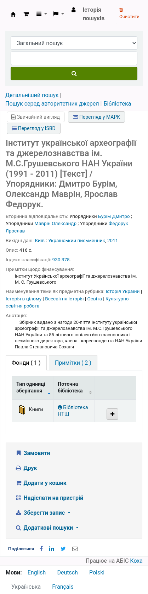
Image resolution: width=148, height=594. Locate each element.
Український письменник (76, 240)
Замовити (32, 453)
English (37, 572)
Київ (40, 240)
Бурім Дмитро (114, 216)
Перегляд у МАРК (96, 117)
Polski (96, 572)
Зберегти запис (40, 512)
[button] (26, 14)
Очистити (129, 13)
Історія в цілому (24, 298)
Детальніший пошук (32, 95)
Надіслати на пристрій (49, 497)
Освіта (95, 298)
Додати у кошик (41, 483)
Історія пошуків (94, 14)
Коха (136, 560)
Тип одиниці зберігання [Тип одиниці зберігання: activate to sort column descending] (30, 387)
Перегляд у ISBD (34, 128)
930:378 (61, 259)
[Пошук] (74, 73)
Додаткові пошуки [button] (44, 527)
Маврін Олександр (55, 223)
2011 (112, 240)
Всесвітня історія (65, 298)
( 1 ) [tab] (26, 362)
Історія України (123, 291)
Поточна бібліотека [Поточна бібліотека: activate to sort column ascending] (70, 387)
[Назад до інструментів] (126, 572)
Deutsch (67, 572)
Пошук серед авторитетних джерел (52, 103)
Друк (26, 468)
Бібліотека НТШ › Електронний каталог (13, 14)
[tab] (73, 362)
